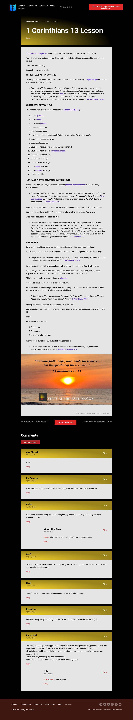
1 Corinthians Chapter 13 (36, 53)
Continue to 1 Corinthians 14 (96, 421)
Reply (28, 467)
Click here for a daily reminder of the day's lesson (105, 7)
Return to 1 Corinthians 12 (36, 421)
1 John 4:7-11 (77, 236)
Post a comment (30, 442)
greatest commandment (75, 184)
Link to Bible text (65, 422)
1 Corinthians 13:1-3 (70, 260)
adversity (64, 278)
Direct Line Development (113, 710)
